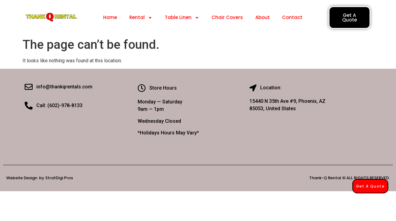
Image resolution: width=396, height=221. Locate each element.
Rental (140, 17)
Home (110, 17)
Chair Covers (227, 17)
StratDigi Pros (59, 178)
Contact (292, 17)
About (262, 17)
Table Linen (182, 17)
